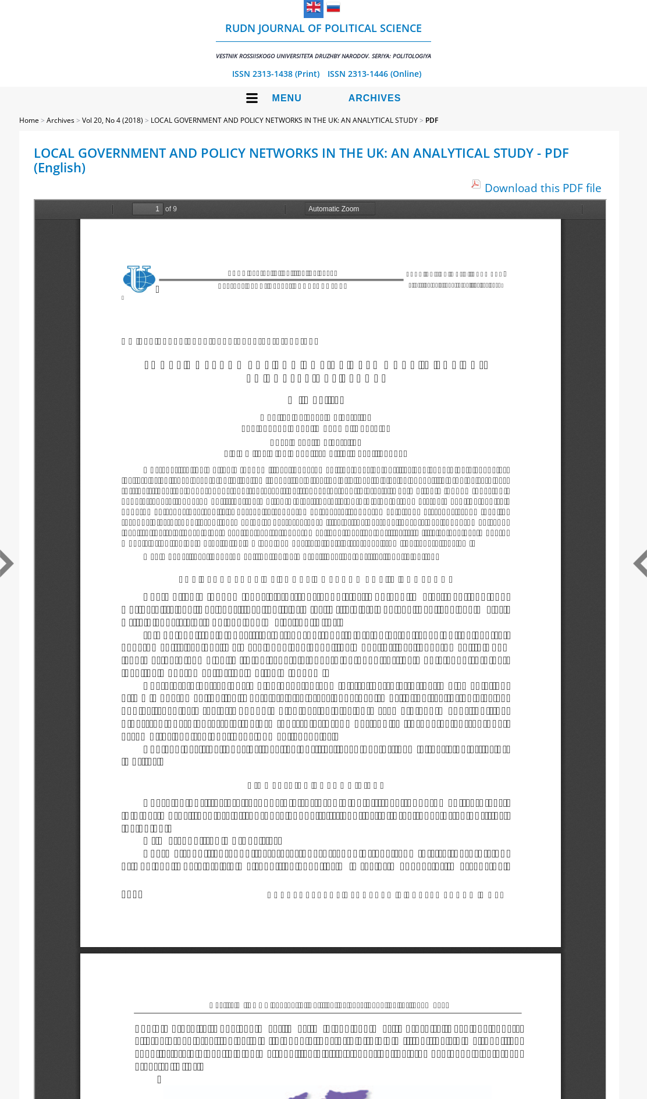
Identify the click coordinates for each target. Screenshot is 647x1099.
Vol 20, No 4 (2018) (112, 120)
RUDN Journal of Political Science (323, 40)
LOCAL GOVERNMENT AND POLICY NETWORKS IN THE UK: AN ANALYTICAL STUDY (284, 120)
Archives (375, 98)
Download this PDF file (543, 188)
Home (29, 120)
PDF (431, 120)
